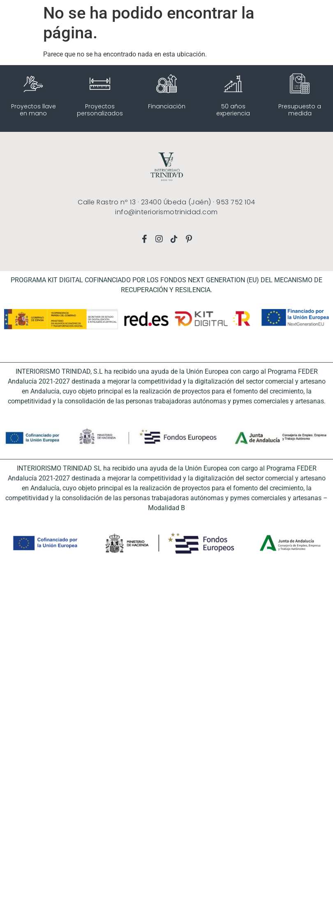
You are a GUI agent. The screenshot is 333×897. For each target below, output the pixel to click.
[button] (10, 12)
